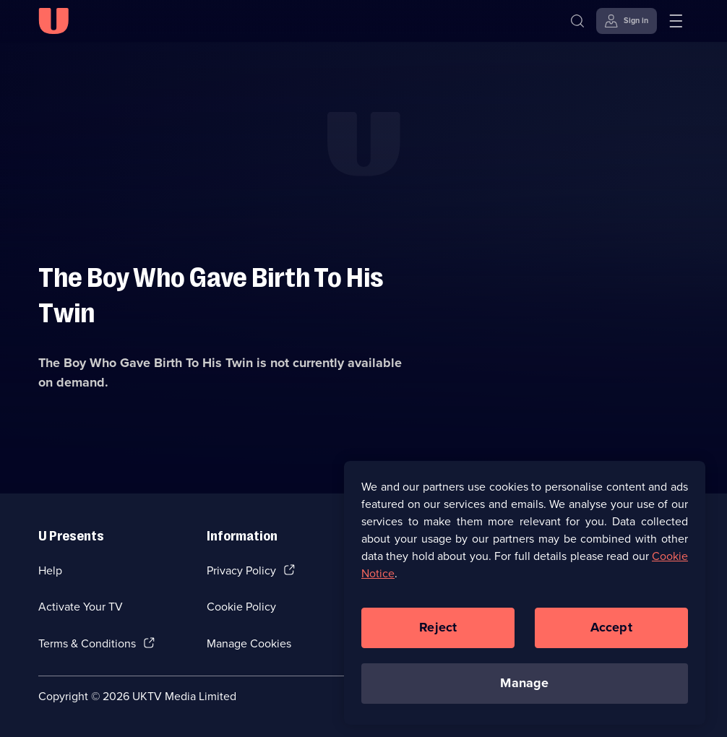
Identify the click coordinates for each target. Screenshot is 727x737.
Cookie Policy (241, 606)
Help (50, 570)
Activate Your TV (80, 606)
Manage (524, 686)
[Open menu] (676, 21)
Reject (438, 630)
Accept (611, 630)
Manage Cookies (249, 643)
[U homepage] (53, 21)
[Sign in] (626, 21)
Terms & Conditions (87, 643)
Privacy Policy (241, 570)
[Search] (580, 21)
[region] (524, 596)
